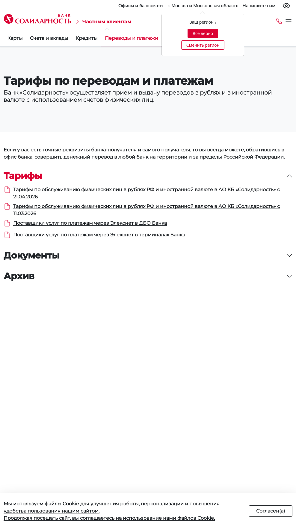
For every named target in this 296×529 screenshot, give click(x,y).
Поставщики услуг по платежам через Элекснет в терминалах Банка (99, 235)
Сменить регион (202, 45)
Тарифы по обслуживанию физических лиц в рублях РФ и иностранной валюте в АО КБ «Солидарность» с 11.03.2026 (146, 209)
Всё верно (203, 33)
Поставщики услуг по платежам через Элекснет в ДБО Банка (90, 223)
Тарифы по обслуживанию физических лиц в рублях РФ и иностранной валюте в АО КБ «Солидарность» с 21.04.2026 (146, 193)
